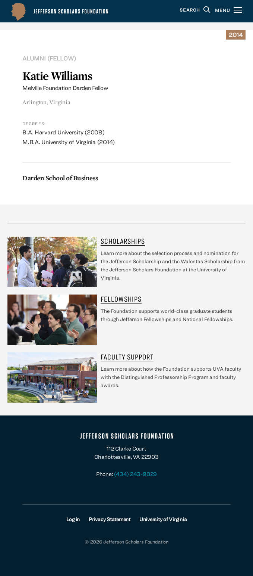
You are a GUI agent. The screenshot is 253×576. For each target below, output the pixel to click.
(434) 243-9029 (135, 474)
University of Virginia (163, 519)
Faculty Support (127, 356)
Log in (73, 519)
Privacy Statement (109, 519)
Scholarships (123, 241)
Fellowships (121, 299)
